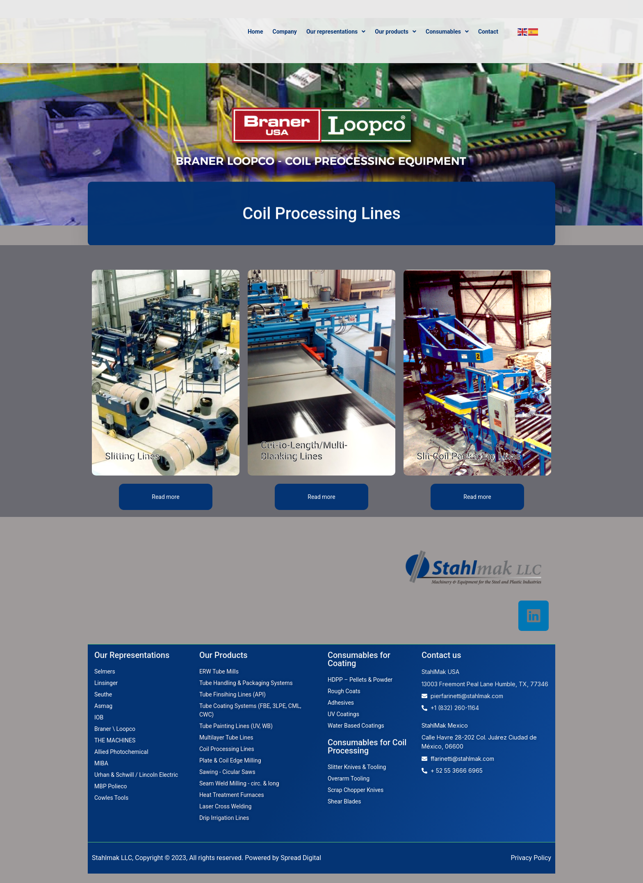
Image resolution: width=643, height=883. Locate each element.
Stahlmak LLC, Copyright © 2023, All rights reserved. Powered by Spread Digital (206, 867)
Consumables (447, 32)
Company (284, 31)
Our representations (335, 32)
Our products (395, 32)
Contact (488, 31)
